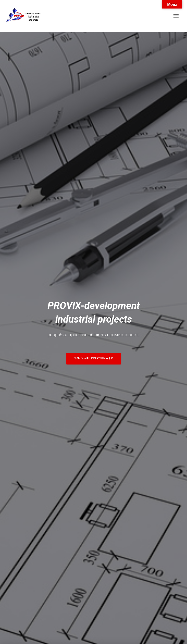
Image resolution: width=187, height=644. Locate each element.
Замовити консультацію (93, 358)
